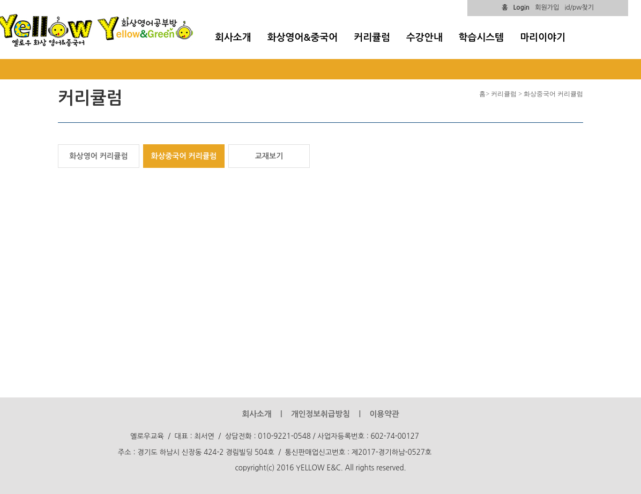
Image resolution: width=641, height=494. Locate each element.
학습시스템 (481, 37)
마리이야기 (542, 37)
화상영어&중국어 (302, 37)
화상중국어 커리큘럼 (184, 156)
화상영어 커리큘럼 (98, 156)
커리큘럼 (372, 37)
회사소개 (233, 37)
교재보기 (269, 156)
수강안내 (424, 37)
